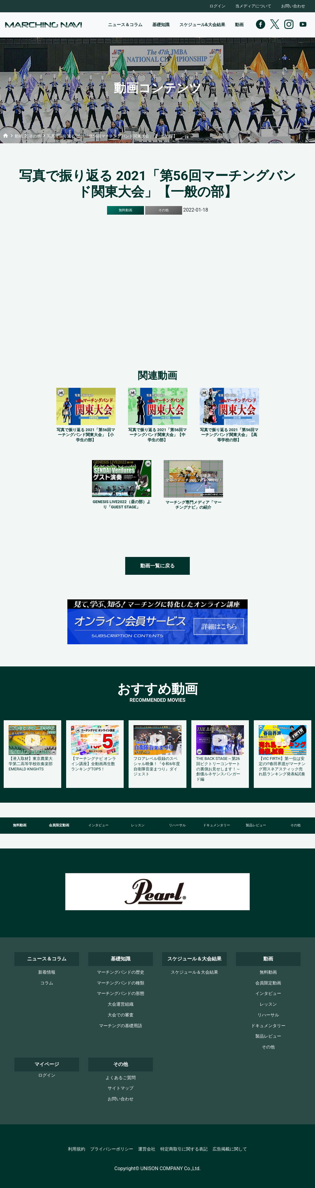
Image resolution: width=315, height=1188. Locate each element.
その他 (295, 825)
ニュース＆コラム (125, 24)
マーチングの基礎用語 (120, 1025)
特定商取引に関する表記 (184, 1149)
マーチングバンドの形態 (120, 993)
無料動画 (19, 825)
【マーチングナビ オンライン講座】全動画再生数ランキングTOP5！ (93, 763)
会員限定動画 (59, 825)
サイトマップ (121, 1088)
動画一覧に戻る (157, 566)
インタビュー (98, 825)
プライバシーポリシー (111, 1149)
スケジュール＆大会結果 (194, 972)
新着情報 (46, 972)
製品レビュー (256, 825)
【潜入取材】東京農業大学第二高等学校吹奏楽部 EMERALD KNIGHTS (31, 763)
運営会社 (146, 1149)
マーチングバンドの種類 (120, 983)
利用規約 (76, 1149)
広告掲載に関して (230, 1149)
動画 (239, 24)
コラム (46, 983)
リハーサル (177, 825)
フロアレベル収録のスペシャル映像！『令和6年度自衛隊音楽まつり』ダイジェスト (157, 766)
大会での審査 (121, 1015)
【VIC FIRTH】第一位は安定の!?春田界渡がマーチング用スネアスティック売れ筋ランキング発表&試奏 (282, 766)
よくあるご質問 (121, 1077)
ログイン (217, 6)
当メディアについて (253, 6)
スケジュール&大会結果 (202, 24)
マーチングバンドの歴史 (120, 972)
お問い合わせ (293, 6)
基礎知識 (160, 24)
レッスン (138, 825)
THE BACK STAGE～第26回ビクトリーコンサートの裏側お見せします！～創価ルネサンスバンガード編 (218, 768)
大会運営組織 (121, 1004)
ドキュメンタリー (216, 825)
